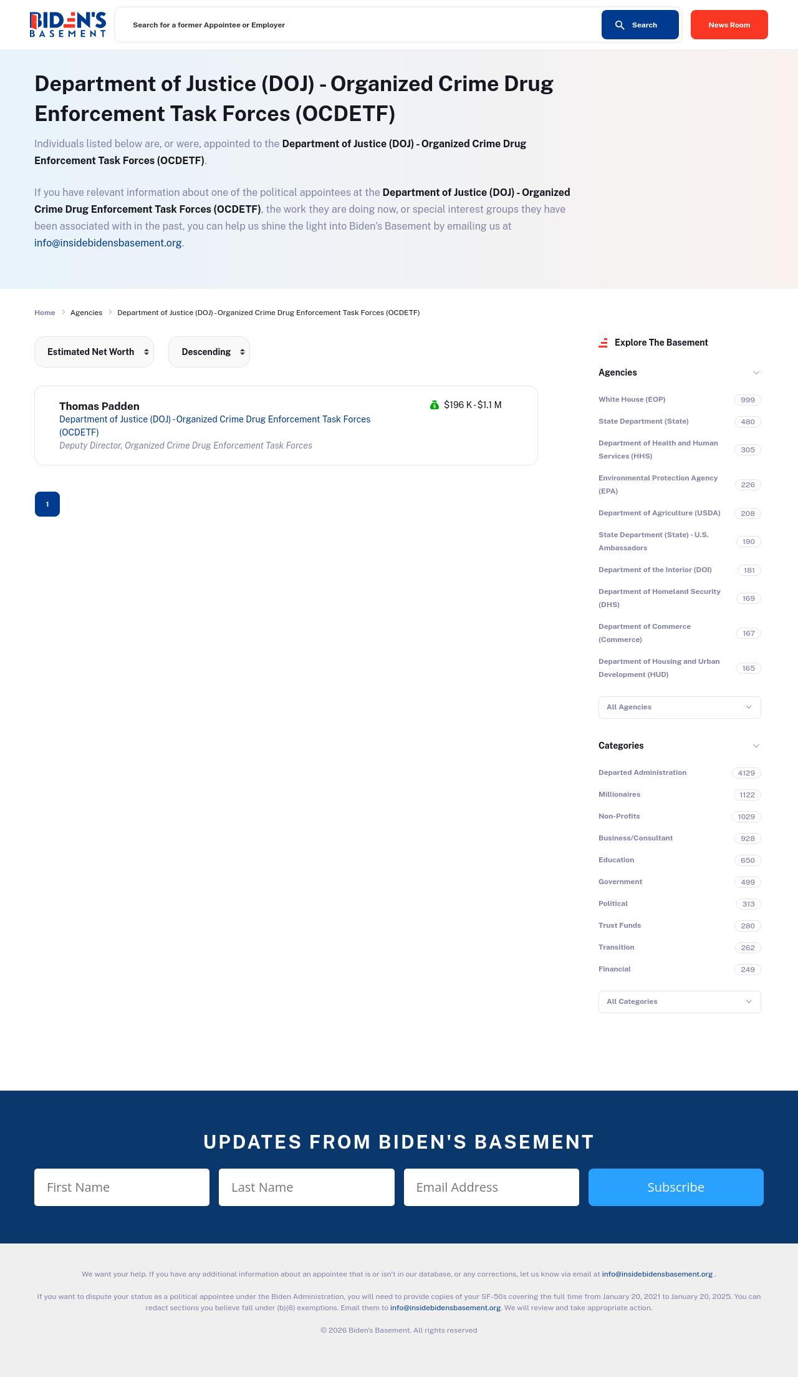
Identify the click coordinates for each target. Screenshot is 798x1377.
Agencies (617, 372)
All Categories (632, 1001)
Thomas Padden (99, 406)
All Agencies (629, 707)
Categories (621, 746)
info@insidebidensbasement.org (108, 243)
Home (44, 312)
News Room (730, 25)
